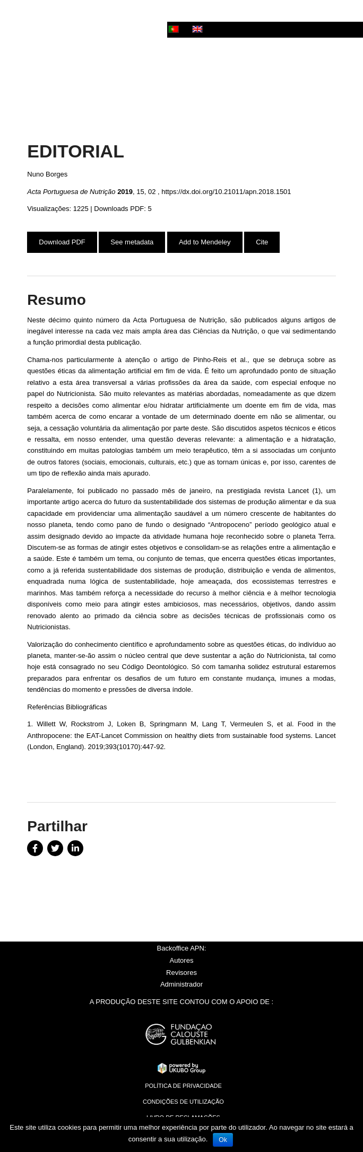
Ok (223, 1140)
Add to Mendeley (205, 242)
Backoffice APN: (181, 948)
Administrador (181, 984)
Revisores (181, 973)
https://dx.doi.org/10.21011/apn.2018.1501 (226, 192)
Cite (262, 242)
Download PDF (62, 242)
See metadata (131, 242)
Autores (182, 960)
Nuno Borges (47, 174)
